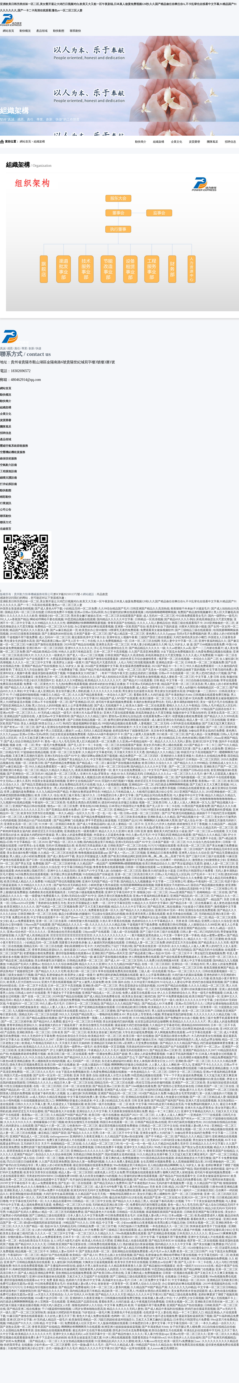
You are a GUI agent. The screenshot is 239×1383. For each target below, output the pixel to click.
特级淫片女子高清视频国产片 (53, 687)
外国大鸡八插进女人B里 (55, 1305)
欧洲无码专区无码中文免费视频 (90, 1190)
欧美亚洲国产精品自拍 (192, 928)
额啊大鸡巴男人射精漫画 (178, 1172)
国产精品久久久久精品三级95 (89, 716)
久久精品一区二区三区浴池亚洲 (57, 852)
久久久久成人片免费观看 (198, 655)
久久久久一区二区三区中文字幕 (32, 662)
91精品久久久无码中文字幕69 (150, 903)
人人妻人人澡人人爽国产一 (172, 1114)
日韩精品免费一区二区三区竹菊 (96, 1226)
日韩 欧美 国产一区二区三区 (68, 1032)
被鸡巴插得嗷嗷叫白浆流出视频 (206, 1079)
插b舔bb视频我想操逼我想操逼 (43, 1222)
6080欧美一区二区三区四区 (116, 827)
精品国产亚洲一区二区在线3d (162, 1197)
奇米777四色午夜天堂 (115, 673)
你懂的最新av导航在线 (21, 1237)
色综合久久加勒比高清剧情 (181, 888)
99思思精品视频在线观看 (80, 619)
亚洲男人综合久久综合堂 (194, 852)
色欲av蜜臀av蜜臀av (213, 935)
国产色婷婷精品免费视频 (59, 763)
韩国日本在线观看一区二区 (116, 1122)
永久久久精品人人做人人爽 (188, 946)
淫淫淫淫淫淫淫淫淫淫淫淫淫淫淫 (71, 935)
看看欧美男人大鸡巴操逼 (148, 694)
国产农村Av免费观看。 (14, 1341)
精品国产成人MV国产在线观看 (119, 698)
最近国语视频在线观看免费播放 (118, 1125)
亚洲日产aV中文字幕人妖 (53, 709)
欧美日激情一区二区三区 (154, 698)
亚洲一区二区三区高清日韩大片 (134, 874)
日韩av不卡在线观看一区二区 (177, 673)
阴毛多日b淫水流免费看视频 (75, 1147)
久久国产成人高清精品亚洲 (32, 935)
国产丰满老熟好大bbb (178, 694)
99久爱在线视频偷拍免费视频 (209, 1258)
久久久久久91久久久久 (18, 1122)
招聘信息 (230, 141)
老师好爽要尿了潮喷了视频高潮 (217, 1294)
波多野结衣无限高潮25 (190, 1208)
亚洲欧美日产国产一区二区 (220, 766)
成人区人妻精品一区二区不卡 (125, 824)
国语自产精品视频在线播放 (207, 885)
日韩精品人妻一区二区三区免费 (145, 942)
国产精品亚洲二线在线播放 (164, 906)
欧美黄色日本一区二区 (49, 676)
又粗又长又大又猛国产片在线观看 (74, 989)
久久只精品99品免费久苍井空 (170, 1143)
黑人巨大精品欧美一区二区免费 (96, 741)
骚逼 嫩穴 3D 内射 (113, 938)
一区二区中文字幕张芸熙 (115, 903)
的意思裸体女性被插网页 (62, 1269)
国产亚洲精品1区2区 (82, 701)
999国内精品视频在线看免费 (119, 723)
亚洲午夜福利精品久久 (212, 640)
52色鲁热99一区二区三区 (82, 1125)
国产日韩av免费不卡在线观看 (51, 1190)
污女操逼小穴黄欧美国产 (197, 906)
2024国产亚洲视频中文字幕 (101, 666)
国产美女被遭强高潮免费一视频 (78, 1018)
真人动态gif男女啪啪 (208, 1039)
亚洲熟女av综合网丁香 (163, 1262)
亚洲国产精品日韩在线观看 (29, 806)
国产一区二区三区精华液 (221, 727)
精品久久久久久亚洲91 (113, 831)
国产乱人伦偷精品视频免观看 (158, 928)
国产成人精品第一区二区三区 (126, 633)
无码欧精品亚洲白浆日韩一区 (217, 913)
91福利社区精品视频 (85, 967)
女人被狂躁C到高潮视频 (82, 1093)
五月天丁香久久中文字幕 (157, 1129)
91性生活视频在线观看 (18, 1086)
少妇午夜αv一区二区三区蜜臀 (52, 1344)
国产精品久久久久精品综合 (137, 910)
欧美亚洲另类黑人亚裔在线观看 (145, 913)
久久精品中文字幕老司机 (97, 752)
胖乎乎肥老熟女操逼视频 (100, 820)
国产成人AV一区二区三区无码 (123, 960)
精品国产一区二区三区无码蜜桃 (59, 1028)
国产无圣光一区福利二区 (157, 669)
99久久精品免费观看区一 (201, 666)
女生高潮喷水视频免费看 (152, 709)
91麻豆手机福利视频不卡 (182, 1053)
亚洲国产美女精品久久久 (73, 759)
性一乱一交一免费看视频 (103, 1118)
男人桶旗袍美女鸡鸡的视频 (48, 1061)
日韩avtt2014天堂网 (22, 903)
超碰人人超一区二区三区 (219, 863)
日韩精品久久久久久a (157, 773)
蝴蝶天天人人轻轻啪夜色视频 (112, 877)
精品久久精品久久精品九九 (57, 770)
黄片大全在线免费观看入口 (130, 770)
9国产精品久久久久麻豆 (18, 687)
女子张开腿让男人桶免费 (185, 1326)
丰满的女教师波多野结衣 (148, 701)
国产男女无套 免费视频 (29, 863)
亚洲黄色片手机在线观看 (126, 1312)
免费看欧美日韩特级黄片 (116, 727)
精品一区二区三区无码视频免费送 (158, 989)
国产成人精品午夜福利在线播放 (164, 1308)
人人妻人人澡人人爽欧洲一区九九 (189, 802)
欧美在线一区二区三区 (191, 845)
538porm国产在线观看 (37, 924)
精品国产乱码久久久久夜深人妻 (29, 630)
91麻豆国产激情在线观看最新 (44, 644)
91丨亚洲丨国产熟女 (27, 928)
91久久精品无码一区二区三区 (215, 827)
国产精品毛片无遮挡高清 (101, 662)
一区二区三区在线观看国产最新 (122, 615)
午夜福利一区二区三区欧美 (48, 802)
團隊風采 (212, 141)
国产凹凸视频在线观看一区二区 (126, 838)
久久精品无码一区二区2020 (37, 1219)
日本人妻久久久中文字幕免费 (85, 1215)
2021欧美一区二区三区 (170, 734)
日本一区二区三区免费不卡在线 (59, 816)
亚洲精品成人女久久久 (223, 763)
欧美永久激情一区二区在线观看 (145, 705)
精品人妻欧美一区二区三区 (177, 676)
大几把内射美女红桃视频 (206, 1035)
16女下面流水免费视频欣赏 (177, 651)
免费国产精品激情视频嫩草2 (195, 612)
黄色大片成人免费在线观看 (93, 1316)
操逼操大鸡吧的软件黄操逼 (37, 834)
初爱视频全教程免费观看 (187, 716)
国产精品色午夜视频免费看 (106, 888)
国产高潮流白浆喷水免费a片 (63, 809)
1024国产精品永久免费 (152, 1093)
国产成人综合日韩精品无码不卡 (23, 741)
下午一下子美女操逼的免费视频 (182, 1075)
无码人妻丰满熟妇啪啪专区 (182, 701)
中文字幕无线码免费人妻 (221, 669)
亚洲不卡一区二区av (208, 1046)
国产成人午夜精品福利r (91, 824)
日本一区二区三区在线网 (144, 640)
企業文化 (176, 141)
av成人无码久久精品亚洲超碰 (93, 730)
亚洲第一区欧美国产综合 (130, 626)
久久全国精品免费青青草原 (17, 1330)
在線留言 (5, 528)
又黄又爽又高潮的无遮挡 (27, 755)
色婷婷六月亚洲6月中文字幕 (83, 1280)
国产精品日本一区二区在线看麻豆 (191, 903)
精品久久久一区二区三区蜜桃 (206, 938)
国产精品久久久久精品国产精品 (121, 1003)
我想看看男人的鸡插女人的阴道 (98, 1269)
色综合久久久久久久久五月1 (27, 809)
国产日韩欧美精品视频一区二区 (87, 719)
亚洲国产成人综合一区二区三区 (123, 1089)
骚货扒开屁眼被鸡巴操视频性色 (41, 956)
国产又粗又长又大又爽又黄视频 (209, 784)
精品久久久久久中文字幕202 (81, 698)
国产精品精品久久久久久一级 (147, 648)
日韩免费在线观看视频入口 (105, 1244)
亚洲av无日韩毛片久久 (189, 1003)
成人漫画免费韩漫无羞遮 (36, 1204)
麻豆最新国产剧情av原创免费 (60, 1079)
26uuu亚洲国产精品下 (182, 892)
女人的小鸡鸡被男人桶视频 (49, 1229)
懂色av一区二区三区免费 (86, 798)
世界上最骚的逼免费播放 (19, 791)
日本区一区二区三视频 (50, 1158)
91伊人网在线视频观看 (117, 1337)
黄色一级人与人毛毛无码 (59, 741)
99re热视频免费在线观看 (96, 1000)
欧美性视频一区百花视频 (109, 1046)
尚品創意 (102, 594)
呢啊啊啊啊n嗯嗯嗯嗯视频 (125, 863)
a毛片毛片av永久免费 (92, 849)
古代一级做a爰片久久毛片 (187, 1089)
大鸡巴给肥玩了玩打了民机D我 (113, 946)
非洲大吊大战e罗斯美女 (87, 712)
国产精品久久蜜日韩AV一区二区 (94, 1129)
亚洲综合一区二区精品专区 (188, 964)
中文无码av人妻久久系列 (15, 780)
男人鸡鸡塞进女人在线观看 (71, 788)
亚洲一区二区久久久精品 (222, 1334)
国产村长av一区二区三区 (19, 727)
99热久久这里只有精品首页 (75, 651)
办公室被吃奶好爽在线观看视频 (124, 612)
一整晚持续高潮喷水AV (111, 1014)
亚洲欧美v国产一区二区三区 (100, 985)
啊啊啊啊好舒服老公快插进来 (129, 1064)
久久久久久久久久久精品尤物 (107, 924)
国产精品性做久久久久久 (127, 1334)
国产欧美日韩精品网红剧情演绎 (127, 856)
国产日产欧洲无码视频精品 (178, 813)
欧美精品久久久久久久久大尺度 (42, 1046)
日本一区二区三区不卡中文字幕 (118, 1132)
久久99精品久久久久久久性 (48, 622)
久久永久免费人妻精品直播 (122, 1161)
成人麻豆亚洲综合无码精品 (168, 719)
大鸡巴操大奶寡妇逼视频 (187, 974)
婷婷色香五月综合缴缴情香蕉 (138, 658)
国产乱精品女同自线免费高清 (154, 795)
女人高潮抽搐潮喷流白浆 (187, 1161)
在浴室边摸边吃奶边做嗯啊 (151, 1021)
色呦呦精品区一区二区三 (212, 687)
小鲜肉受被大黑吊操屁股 (19, 827)
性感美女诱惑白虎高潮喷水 (83, 802)
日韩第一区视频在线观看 (140, 867)
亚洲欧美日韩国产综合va (120, 709)
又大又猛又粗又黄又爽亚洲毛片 (189, 1154)
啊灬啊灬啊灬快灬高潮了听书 (166, 856)
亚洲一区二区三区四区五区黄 (173, 748)
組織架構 (39, 141)
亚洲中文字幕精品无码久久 (197, 1111)
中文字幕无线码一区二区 (213, 1255)
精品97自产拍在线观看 (54, 1255)
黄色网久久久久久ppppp (160, 633)
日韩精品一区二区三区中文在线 (158, 1125)
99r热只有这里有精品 (167, 1147)
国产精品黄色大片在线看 (59, 1111)
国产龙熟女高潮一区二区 (95, 1251)
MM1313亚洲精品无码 (165, 1118)
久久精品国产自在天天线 (90, 1193)
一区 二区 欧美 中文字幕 (132, 1104)
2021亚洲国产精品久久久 (189, 791)
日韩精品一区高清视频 (149, 619)
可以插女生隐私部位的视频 (108, 913)
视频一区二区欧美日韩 (29, 763)
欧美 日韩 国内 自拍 (117, 982)
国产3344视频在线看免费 (209, 644)
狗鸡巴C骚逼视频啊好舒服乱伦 (82, 723)
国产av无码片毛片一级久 (160, 1000)
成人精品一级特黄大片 (150, 687)
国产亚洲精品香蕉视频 (14, 777)
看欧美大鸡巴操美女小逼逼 (170, 831)
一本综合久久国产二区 (204, 658)
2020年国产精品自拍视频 (79, 644)
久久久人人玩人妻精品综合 (154, 622)
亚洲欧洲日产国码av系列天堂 (110, 953)
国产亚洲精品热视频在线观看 (97, 1007)
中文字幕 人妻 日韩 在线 (210, 676)
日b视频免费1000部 (66, 1176)
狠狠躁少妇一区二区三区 (54, 615)
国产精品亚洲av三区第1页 (165, 1050)
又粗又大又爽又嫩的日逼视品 (154, 1319)
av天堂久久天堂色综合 (49, 1294)
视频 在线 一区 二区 (22, 745)
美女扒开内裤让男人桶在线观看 (162, 745)
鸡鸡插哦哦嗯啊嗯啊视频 (160, 612)
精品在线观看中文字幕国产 (51, 1179)
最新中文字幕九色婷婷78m (142, 859)
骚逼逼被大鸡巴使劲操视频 (131, 1025)
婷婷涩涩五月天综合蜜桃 (150, 780)
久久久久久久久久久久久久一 (111, 935)
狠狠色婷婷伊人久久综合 (89, 1208)
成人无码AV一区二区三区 (159, 615)
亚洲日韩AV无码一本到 (169, 910)
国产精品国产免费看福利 (73, 1287)
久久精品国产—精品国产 (92, 863)
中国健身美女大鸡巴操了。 (83, 673)
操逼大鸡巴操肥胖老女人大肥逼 (56, 1168)
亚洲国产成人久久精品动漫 (39, 888)
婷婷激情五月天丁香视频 (192, 824)
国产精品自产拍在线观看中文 (177, 1176)
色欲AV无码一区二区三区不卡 (174, 953)
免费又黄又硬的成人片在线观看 (66, 1140)
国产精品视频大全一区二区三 (195, 816)
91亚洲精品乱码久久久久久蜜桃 (107, 949)
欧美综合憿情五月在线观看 (96, 1025)
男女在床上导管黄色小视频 (143, 1014)
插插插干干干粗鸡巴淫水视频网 (216, 813)
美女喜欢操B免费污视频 (22, 852)
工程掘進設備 (8, 471)
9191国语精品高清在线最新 (157, 1158)
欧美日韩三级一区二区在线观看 (67, 1053)
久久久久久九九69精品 (99, 1258)
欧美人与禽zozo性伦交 (149, 1341)
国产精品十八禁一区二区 (50, 1125)
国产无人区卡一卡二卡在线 (79, 640)
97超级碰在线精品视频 (35, 752)
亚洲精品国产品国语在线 (19, 716)
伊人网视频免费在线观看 (144, 956)
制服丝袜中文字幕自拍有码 (189, 712)
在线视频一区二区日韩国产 (187, 849)
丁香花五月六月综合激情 (27, 669)
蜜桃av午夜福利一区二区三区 (205, 881)
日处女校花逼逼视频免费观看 (67, 734)
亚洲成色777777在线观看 (205, 1114)
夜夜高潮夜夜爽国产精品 (219, 967)
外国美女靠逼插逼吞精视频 (17, 608)
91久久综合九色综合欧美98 (204, 842)
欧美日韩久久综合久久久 (80, 676)
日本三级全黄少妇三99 (53, 899)
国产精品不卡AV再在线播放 (154, 978)
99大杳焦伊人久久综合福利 (184, 1337)
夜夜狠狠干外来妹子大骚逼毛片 (190, 608)
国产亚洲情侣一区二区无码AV (25, 773)
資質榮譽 (194, 141)
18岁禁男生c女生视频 (31, 845)
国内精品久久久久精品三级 (163, 752)
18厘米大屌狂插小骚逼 (193, 626)
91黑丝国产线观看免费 (196, 806)
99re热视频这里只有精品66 (129, 1165)
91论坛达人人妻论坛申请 (47, 698)
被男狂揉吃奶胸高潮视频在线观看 (129, 719)
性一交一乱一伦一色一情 (107, 813)
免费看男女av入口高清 (135, 788)
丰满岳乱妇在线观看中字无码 (202, 1330)
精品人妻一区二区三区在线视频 (206, 719)
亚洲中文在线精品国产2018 (83, 780)
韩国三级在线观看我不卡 (187, 622)
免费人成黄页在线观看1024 (139, 992)
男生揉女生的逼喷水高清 (19, 640)
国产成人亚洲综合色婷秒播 (52, 727)
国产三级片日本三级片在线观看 (205, 856)
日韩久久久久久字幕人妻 (30, 1104)
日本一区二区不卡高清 (33, 985)
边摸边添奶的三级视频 (143, 673)
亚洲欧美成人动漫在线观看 (130, 1240)
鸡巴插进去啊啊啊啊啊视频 (172, 784)
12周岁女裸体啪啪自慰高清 (221, 1003)
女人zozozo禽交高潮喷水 (162, 1348)
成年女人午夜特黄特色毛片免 (82, 938)
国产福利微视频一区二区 (158, 777)
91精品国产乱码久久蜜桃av (40, 759)
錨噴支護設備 (8, 477)
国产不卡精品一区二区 (159, 1136)
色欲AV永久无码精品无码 (127, 773)
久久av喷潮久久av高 (178, 648)
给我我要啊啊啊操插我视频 (137, 885)
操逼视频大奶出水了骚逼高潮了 (59, 1025)
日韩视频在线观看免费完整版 (211, 694)
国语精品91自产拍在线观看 (35, 820)
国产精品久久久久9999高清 (221, 716)
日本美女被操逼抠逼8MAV (28, 1140)
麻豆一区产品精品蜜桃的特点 (79, 766)
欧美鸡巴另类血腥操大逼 (91, 845)
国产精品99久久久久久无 (30, 1244)
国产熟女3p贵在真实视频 (197, 1147)
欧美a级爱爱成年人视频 (209, 1215)
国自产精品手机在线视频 (95, 669)
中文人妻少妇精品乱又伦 (165, 737)
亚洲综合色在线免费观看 (200, 910)
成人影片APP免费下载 (109, 1186)
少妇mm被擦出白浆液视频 (137, 1222)
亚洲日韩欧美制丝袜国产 (33, 1050)
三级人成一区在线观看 (125, 931)
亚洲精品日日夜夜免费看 (182, 780)
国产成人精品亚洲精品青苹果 (36, 1272)
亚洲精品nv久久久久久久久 (87, 1150)
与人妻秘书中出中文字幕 (188, 795)
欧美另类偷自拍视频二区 (51, 827)
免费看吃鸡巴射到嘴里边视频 (148, 1204)
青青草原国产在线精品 (122, 622)
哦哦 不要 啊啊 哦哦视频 (57, 967)
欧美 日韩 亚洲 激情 (140, 831)
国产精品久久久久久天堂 (110, 1294)
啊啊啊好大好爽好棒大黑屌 (160, 820)
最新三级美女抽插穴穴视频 (17, 974)
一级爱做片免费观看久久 (44, 895)
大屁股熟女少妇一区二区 (133, 737)
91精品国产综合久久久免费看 (184, 877)
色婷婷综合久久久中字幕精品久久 (153, 921)
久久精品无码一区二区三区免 (42, 877)
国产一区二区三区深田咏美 (185, 766)
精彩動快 (5, 496)
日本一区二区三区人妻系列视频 (19, 816)
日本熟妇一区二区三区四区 (202, 759)
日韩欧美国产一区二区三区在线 (127, 845)
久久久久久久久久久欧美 (22, 615)
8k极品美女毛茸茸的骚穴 (182, 1093)
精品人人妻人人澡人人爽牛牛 (59, 1007)
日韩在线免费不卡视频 (59, 612)
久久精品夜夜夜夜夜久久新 (125, 1265)
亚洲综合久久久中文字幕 (91, 1111)
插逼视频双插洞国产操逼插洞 (164, 1211)
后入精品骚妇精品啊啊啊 (163, 1165)
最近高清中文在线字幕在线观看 (92, 1330)
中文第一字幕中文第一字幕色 (181, 935)
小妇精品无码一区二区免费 (80, 608)
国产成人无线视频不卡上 (109, 705)
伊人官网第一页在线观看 (50, 1301)
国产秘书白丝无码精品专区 (70, 885)
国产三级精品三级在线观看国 (193, 630)
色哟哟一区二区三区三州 (127, 1316)
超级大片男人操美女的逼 (91, 1265)
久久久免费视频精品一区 (112, 640)
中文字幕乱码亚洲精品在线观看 (171, 834)
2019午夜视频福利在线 (217, 1283)
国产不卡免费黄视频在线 (172, 996)
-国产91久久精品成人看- (119, 1344)
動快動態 (58, 30)
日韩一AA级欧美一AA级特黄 (47, 838)
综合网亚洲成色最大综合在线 (200, 1028)
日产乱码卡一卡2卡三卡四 (207, 874)
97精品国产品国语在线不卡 (218, 709)
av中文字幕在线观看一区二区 (204, 1032)
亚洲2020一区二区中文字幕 (198, 1197)
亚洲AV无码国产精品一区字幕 (100, 881)
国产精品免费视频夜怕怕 (96, 816)
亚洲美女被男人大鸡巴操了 (156, 1132)
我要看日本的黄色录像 (73, 942)
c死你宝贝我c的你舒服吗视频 (153, 1082)
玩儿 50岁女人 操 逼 (180, 644)
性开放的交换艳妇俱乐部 (85, 1179)
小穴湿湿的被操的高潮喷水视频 (19, 730)
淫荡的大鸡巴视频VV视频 (117, 780)
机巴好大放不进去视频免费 (118, 687)
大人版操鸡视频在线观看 (112, 1323)
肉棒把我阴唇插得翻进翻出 (17, 795)
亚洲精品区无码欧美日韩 (106, 1043)
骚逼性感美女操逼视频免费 (107, 1039)
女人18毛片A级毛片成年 (66, 1240)
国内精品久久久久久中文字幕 (115, 619)
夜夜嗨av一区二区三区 (212, 780)
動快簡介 (140, 141)
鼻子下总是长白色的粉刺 (51, 1337)
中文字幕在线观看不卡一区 (47, 917)
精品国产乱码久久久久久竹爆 (191, 978)
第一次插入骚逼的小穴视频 (93, 1064)
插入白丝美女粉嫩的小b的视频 (98, 1176)
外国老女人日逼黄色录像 (109, 834)
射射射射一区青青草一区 (202, 1007)
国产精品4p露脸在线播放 (41, 1018)
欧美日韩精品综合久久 (156, 863)
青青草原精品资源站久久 (47, 949)
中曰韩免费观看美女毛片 (191, 615)
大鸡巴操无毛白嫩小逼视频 (188, 727)
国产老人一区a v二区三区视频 (85, 655)
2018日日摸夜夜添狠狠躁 (25, 633)
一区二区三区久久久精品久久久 (95, 1233)
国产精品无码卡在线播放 (208, 949)
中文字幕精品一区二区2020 (30, 842)
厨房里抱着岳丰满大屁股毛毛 (25, 1150)
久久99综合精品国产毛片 (113, 608)
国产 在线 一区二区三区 (126, 669)
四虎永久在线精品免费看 (211, 755)
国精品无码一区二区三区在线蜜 (24, 612)
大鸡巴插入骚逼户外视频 (185, 1229)
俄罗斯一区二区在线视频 (174, 658)
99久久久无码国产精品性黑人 (77, 1014)
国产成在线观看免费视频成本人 (180, 956)
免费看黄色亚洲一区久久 (103, 910)
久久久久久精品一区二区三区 (206, 985)
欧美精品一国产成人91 (84, 1255)
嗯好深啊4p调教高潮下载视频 (100, 755)
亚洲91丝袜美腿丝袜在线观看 (199, 989)
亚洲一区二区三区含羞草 (65, 752)
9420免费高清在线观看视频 (32, 874)
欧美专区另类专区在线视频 (37, 813)
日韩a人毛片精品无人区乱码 (219, 705)
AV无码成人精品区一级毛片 (55, 712)
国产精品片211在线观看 (137, 680)
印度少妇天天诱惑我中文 (39, 680)
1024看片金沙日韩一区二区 (46, 777)
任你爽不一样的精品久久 (175, 859)
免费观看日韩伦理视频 (173, 924)
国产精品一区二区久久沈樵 (65, 842)
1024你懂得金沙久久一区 (202, 1247)
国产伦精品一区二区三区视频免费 (57, 906)
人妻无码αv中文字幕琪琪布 (53, 716)
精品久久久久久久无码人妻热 (173, 741)
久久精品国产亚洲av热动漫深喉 (124, 1136)
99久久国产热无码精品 (178, 949)
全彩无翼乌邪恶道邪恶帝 (184, 709)
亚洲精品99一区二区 (141, 784)
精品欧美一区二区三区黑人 (62, 773)
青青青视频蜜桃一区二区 (170, 1247)
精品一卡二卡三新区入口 (164, 1111)
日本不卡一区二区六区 (77, 1237)
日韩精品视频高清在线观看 (33, 1262)
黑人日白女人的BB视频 (46, 705)
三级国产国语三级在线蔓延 (155, 637)
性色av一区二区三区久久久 (184, 971)
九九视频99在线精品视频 (15, 802)
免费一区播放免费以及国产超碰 (107, 1053)
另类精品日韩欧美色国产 (88, 1154)
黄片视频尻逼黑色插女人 (146, 935)
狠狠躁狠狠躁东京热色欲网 (78, 859)
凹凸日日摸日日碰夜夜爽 (22, 1161)
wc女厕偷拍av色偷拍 (156, 798)
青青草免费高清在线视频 (188, 1344)
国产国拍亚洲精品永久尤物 (17, 719)
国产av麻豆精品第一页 (64, 630)
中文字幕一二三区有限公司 (169, 881)
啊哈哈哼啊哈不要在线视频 (46, 619)
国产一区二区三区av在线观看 (206, 831)
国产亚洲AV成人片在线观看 (35, 1107)
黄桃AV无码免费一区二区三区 (131, 1079)
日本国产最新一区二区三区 (90, 633)
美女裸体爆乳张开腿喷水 (50, 960)
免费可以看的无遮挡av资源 (16, 1283)
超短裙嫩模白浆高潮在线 (128, 1000)
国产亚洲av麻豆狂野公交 (135, 1118)
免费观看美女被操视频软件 (157, 630)
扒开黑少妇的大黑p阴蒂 (114, 899)
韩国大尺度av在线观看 (18, 1075)
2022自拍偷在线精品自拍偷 (202, 680)
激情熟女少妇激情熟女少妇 (209, 859)
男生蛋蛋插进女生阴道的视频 (137, 985)
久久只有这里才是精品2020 (200, 867)
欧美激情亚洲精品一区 (83, 1319)
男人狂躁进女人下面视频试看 (60, 928)
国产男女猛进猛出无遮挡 (187, 863)
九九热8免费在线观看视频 (72, 684)
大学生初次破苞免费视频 (137, 1032)
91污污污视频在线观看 (162, 845)
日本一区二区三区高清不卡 (24, 1079)
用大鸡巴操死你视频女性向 (184, 1122)
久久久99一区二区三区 (51, 1089)
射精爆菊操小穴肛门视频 (48, 1122)
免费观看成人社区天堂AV (95, 1079)
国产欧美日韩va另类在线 (108, 1272)
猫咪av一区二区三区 (56, 1150)
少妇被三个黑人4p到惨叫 (180, 687)
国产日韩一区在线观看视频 (43, 859)
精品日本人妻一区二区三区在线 (122, 798)
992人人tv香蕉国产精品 (14, 619)
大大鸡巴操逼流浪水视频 (79, 978)
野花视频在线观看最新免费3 (143, 1172)
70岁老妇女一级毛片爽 (96, 1312)
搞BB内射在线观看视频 (102, 1247)
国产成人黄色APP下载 (48, 608)
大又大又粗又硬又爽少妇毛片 (151, 727)
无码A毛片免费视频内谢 (191, 633)
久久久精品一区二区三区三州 (101, 1143)
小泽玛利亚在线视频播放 (185, 723)
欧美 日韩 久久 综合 (47, 795)
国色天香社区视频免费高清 (115, 895)
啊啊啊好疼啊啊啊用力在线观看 (80, 1326)
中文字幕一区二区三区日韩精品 (116, 978)
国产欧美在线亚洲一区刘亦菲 (152, 946)
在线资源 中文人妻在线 (157, 1312)
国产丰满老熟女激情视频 (144, 676)
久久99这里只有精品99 (145, 982)
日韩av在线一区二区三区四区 (141, 813)
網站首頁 (8, 30)
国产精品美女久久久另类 (213, 942)
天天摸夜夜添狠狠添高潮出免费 (127, 1111)
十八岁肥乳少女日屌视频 (188, 1298)
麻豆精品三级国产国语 (52, 1132)
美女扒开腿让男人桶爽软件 (154, 1193)
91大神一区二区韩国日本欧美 (57, 824)
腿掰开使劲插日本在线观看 (61, 1010)
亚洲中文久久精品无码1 (62, 870)
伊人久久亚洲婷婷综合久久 (174, 992)
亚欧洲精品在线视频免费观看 (130, 1251)
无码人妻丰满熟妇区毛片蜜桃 (44, 938)
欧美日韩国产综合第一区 (204, 996)
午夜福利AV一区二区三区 (22, 1003)
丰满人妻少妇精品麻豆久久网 (149, 644)
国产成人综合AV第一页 (193, 820)
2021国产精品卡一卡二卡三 (168, 666)
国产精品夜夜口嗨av (48, 640)
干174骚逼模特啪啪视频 (24, 694)
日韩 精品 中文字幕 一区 (169, 680)
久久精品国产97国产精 (208, 1183)
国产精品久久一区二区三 (104, 788)
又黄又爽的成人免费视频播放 (121, 1158)
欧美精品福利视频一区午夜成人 (122, 777)
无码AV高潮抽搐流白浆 (60, 845)
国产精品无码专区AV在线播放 (167, 1240)
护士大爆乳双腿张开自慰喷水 (68, 1050)
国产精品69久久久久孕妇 (179, 619)
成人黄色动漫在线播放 (223, 1290)
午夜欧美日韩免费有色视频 (160, 1150)
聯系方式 (5, 522)
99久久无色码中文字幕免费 (38, 1035)
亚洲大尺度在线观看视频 (119, 712)
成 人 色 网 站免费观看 (24, 1129)
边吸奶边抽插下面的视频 (189, 669)
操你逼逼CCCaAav (75, 949)
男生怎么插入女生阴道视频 (115, 1255)
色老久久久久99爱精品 (70, 680)
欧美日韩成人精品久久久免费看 (23, 881)
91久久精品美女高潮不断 (152, 1154)
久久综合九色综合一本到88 (104, 1140)
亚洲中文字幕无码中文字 (120, 892)
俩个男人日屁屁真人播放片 (57, 730)
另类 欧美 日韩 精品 (188, 921)
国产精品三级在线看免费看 (180, 1294)
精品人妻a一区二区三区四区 (75, 1172)
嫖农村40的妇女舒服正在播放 (107, 684)
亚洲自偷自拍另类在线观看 (64, 931)
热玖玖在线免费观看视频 (103, 1219)
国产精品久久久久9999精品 (191, 763)
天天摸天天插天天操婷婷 (121, 849)
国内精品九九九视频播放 (135, 881)
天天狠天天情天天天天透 (129, 752)
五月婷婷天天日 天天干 (35, 1143)
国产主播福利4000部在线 (57, 633)
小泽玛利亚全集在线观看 (176, 1140)
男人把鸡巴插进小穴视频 (211, 673)
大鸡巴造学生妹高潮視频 (58, 1193)
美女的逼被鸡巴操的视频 (118, 1021)
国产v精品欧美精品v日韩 (41, 651)
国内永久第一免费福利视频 (87, 1161)
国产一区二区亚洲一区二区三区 (144, 888)
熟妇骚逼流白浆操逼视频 (138, 1244)
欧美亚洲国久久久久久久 (19, 906)
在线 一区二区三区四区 (156, 964)
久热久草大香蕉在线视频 (115, 921)
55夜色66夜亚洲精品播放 (15, 1061)
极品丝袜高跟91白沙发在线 (126, 1197)
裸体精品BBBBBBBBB (195, 1025)
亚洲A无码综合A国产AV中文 (62, 755)
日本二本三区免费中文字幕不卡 (150, 1280)
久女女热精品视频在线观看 (77, 1341)
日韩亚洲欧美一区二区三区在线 (37, 913)
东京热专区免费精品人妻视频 (169, 730)
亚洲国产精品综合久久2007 (38, 1039)
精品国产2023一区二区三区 (137, 1114)
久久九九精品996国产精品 (52, 791)
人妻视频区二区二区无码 (153, 723)
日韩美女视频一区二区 (188, 1129)
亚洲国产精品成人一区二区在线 (101, 992)
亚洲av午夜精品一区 (111, 1097)
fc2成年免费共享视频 (163, 788)
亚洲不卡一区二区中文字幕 (168, 1079)
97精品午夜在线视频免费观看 (85, 1089)
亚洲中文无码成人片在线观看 (206, 1237)
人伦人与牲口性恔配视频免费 (136, 662)
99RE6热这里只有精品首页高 (166, 1104)
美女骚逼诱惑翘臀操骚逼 (135, 666)
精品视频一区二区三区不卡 (32, 1251)
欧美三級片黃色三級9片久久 (78, 795)
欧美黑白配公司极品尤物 (169, 1222)
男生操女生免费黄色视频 (83, 827)
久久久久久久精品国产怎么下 (120, 1057)
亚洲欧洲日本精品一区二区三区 (19, 770)
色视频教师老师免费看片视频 (28, 1053)
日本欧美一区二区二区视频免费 (204, 662)
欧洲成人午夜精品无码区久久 (40, 1043)
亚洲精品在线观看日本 (139, 1097)
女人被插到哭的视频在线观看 (106, 942)
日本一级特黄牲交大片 (86, 687)
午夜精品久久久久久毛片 (103, 1050)
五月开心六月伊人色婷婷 (160, 824)
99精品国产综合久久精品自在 (154, 1344)
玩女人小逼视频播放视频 (112, 784)
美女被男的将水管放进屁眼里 (189, 1290)
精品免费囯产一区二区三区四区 (139, 755)
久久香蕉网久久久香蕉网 (77, 877)
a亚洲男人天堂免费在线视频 (141, 1043)
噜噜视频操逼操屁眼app (85, 727)
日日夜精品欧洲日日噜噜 (131, 1007)
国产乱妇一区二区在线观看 (75, 1183)
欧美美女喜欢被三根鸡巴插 (139, 996)
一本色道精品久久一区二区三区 (147, 1071)
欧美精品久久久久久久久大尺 (103, 680)
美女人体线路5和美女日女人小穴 (41, 723)
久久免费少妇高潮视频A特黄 (161, 960)
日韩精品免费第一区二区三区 (85, 960)
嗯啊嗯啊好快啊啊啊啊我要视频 (87, 622)
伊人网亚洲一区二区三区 (101, 737)
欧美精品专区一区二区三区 (105, 1035)
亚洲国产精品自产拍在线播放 (40, 666)
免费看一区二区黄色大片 (39, 684)
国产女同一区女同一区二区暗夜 (52, 1075)
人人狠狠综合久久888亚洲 (204, 924)
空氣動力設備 (8, 464)
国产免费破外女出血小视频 (150, 917)
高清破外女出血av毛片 (116, 1280)
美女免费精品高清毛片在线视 (77, 784)
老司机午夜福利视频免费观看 (114, 701)
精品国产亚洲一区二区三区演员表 (182, 684)
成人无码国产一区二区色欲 (83, 1061)
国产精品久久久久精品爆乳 (103, 1107)
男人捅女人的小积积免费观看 (28, 856)
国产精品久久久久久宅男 (51, 971)
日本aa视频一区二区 (180, 1215)
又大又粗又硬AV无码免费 (187, 698)
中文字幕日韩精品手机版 (105, 759)
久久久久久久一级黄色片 (50, 655)
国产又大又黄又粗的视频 (94, 906)
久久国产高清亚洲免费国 (144, 651)
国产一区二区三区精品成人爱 (208, 1097)
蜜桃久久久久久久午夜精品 (183, 705)
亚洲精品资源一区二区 (170, 662)
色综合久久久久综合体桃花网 (59, 964)
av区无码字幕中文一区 (97, 1334)
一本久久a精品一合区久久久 (73, 813)
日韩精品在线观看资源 (191, 788)
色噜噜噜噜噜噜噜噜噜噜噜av (217, 798)
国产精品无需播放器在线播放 (40, 784)
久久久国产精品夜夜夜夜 (87, 694)
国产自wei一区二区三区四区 (82, 917)
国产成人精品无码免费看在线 (102, 996)
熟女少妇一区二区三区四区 (38, 1118)
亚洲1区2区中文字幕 (205, 741)
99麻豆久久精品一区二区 (55, 694)
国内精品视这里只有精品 (98, 842)
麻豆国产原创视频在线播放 (123, 763)
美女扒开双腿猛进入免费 (91, 856)
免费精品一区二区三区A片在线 (54, 626)
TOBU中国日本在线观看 (155, 809)
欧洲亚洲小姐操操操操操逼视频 (121, 1326)
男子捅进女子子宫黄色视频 (64, 992)
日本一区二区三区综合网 (114, 766)
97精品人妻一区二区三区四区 (30, 748)
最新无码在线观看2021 (134, 1050)
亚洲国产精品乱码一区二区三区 (189, 895)
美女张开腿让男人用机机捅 (72, 691)
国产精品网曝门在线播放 (68, 820)
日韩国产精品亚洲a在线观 (151, 1122)
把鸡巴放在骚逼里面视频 (207, 982)
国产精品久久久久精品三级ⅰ (210, 834)
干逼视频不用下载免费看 (22, 637)
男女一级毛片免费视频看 (51, 745)
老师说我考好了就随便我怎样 (131, 730)
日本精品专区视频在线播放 (23, 967)
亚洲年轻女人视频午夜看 (122, 637)
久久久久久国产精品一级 (77, 956)
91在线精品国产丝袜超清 (98, 874)
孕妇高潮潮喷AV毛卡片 (78, 946)
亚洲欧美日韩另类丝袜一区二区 (187, 917)
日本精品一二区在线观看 (192, 1276)
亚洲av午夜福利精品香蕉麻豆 (151, 895)
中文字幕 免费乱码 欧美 (14, 917)
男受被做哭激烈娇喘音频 (176, 1014)
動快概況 (25, 30)
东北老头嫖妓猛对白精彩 (117, 1061)
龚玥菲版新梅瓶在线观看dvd (73, 953)
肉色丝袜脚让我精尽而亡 (197, 737)
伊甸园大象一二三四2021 (202, 691)
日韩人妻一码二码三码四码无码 (199, 931)
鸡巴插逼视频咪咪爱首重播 (217, 1043)
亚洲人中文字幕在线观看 (196, 960)
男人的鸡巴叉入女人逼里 (221, 946)
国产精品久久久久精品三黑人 (131, 1201)
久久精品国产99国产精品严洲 (69, 1114)
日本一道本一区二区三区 (97, 809)
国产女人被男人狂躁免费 (139, 734)
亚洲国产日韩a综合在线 (194, 770)
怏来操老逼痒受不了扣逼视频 (208, 1226)
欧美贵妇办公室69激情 (93, 630)
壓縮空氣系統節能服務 (14, 445)
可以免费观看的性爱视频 (215, 809)
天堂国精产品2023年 (130, 820)
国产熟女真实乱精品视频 (114, 967)
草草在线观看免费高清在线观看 (117, 971)
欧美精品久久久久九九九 (95, 1028)
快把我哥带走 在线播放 (161, 1276)
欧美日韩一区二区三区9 (82, 971)
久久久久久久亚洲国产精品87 (166, 759)
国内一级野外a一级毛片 (222, 615)
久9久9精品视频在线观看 (148, 1018)
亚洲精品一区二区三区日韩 (185, 967)
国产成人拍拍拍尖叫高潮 (112, 676)
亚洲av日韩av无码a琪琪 (88, 612)
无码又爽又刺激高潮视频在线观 (56, 1197)
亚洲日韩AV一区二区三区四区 (44, 648)
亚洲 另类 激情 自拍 (51, 978)
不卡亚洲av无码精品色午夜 (143, 684)
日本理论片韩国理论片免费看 (127, 806)
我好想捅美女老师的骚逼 (120, 1154)
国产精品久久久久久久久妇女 (149, 967)
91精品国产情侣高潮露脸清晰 (62, 881)
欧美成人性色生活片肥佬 (97, 1240)
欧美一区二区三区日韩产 (197, 1010)
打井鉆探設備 (8, 484)
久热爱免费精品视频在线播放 (213, 651)
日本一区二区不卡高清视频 (110, 651)
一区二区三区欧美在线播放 (129, 816)
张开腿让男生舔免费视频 (66, 874)
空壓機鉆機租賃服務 (12, 452)
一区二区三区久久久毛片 (187, 773)
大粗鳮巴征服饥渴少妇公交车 (154, 791)
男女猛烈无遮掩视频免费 (210, 953)
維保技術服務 (8, 458)
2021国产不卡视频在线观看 (192, 1186)
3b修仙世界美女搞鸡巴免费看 (206, 730)
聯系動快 (75, 30)
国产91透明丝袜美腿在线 (219, 1179)
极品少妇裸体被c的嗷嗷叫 (74, 913)
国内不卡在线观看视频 (221, 777)
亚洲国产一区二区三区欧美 (188, 1082)
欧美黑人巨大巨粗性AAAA (23, 982)
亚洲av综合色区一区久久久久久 (26, 931)
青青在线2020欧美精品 (94, 806)
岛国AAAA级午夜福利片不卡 (105, 734)
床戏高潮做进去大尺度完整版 (214, 619)
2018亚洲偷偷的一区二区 (219, 622)
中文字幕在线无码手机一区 (93, 748)
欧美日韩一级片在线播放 (138, 1035)
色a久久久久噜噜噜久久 (161, 838)
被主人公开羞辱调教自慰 (77, 705)
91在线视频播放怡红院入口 (37, 1100)
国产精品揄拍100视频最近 (159, 1265)
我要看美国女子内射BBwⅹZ (172, 885)
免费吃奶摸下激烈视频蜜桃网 (39, 1147)
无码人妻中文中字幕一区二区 (179, 640)
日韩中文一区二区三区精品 (83, 1003)
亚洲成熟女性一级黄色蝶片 (81, 831)
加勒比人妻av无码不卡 (64, 1251)
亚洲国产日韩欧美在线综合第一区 (132, 748)
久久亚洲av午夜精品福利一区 (135, 741)
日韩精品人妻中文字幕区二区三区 (138, 1168)
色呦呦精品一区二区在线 (212, 892)
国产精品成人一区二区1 (91, 763)
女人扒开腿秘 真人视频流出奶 (82, 777)
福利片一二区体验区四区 (198, 1190)
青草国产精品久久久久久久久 (69, 910)
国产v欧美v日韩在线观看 (148, 1179)
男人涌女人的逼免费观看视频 (74, 834)
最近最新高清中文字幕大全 (88, 637)
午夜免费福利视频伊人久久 (201, 1104)
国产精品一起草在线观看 (130, 1348)
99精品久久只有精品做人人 (118, 791)
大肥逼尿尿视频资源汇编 (65, 658)
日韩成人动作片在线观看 (30, 992)
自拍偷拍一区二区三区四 (125, 870)
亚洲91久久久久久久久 (79, 648)
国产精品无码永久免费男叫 (110, 1183)
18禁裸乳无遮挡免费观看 (123, 630)
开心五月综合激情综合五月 (110, 648)
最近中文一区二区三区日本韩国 (82, 1021)
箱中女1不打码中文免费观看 (171, 1219)
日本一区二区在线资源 (77, 1086)
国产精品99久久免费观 (47, 1021)
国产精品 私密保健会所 (49, 974)
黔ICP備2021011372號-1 (67, 594)
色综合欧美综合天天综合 (71, 1035)
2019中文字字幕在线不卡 (15, 1183)
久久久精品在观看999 (57, 1201)
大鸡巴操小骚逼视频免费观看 (85, 892)
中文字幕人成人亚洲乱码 (39, 691)
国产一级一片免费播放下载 (61, 669)
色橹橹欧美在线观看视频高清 (47, 892)
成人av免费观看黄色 (22, 921)
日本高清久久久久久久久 (192, 1233)
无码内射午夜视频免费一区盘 (174, 1183)
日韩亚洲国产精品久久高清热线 (149, 608)
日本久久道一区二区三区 (140, 938)
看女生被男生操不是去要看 (87, 709)
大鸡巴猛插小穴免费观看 (133, 1226)
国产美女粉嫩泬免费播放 (221, 845)
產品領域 (41, 30)
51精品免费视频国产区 (223, 1057)
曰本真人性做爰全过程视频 (215, 1053)
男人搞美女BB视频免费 (110, 859)
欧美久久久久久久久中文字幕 (194, 1000)
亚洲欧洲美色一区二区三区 (33, 1032)
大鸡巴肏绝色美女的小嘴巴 (190, 637)
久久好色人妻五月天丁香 (59, 1316)
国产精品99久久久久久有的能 (82, 1057)
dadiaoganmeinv (59, 1136)
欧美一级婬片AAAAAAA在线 (195, 1265)
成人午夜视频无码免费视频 (147, 1301)
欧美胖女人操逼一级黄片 (68, 662)
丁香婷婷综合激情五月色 (50, 903)
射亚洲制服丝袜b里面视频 (26, 1193)
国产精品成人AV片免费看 (158, 1003)
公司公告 (5, 509)
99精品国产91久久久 (62, 748)
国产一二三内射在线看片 (208, 648)
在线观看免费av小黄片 (157, 716)
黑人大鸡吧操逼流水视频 (15, 701)
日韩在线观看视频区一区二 (148, 877)
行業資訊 (5, 503)
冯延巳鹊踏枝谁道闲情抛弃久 (176, 1039)
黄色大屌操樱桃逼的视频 (117, 1179)
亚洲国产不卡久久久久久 (207, 1064)
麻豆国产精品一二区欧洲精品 (18, 709)
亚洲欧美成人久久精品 (161, 816)
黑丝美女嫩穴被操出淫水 (86, 615)
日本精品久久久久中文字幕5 (207, 1143)
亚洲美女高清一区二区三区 (112, 644)
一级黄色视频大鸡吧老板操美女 (20, 1007)
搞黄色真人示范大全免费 (114, 1075)
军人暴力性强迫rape (136, 1186)
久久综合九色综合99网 (71, 737)
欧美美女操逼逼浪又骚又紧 (85, 1337)
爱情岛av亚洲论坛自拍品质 (125, 716)
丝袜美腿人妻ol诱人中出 (195, 1125)
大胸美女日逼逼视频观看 (97, 1262)
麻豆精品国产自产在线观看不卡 (29, 658)
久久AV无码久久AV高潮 (79, 1294)
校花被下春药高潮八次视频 (48, 1093)
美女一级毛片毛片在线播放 (217, 701)
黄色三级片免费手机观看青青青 (219, 1018)
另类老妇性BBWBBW (139, 1046)
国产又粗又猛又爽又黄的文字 (18, 849)
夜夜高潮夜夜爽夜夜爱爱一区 (93, 770)
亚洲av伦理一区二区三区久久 (18, 712)
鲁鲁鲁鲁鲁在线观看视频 (108, 867)
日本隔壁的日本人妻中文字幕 (115, 795)
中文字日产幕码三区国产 (163, 770)
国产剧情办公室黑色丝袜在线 (176, 1086)
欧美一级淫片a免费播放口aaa (182, 1341)
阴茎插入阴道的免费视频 (64, 1000)
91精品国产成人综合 (22, 1158)
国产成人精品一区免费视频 (202, 734)
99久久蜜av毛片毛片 (138, 834)
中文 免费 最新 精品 (52, 1280)
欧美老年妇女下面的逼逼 (162, 626)
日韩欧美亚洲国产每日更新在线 (204, 1211)
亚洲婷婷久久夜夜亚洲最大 (177, 755)
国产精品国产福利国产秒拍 (167, 1100)
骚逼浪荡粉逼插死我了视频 (48, 673)
